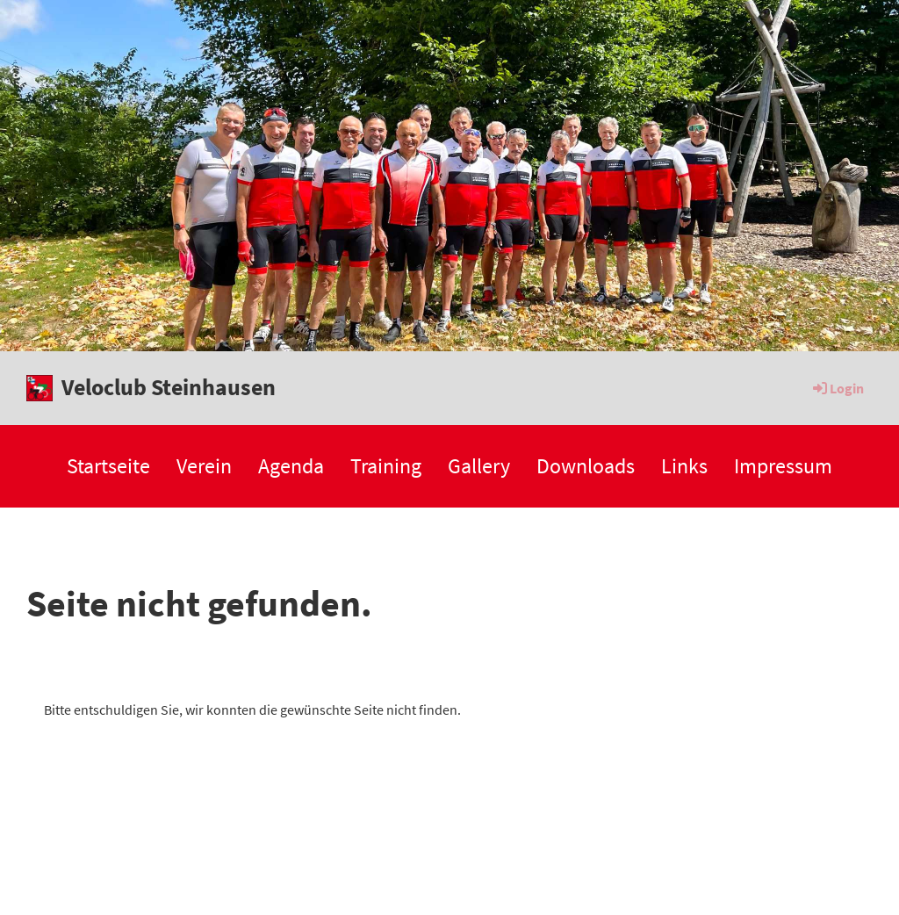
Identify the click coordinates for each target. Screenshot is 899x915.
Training (385, 465)
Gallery (479, 465)
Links (684, 465)
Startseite (108, 465)
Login (837, 388)
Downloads (585, 465)
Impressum (783, 465)
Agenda (291, 465)
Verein (204, 465)
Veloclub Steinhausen (168, 386)
